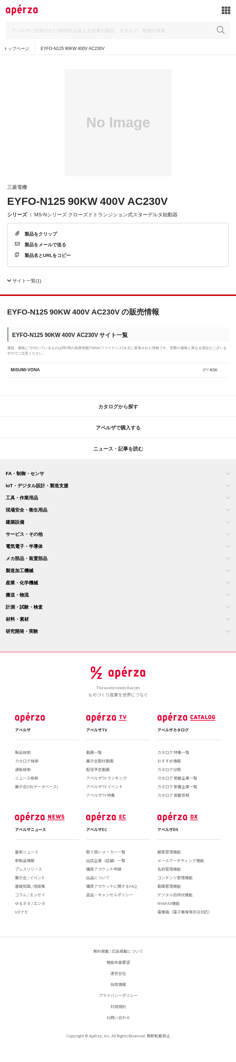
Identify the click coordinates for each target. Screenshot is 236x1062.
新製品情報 (25, 860)
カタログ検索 (26, 761)
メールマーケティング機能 (180, 860)
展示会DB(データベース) (36, 786)
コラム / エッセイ (30, 894)
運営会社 (118, 973)
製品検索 (23, 752)
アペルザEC (96, 829)
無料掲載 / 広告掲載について (118, 951)
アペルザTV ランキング (106, 778)
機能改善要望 (118, 962)
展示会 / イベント (30, 877)
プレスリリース (28, 869)
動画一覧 (94, 752)
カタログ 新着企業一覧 (177, 786)
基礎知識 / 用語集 (30, 886)
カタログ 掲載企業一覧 (177, 778)
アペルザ (23, 730)
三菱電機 (17, 186)
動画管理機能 (169, 886)
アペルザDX (167, 829)
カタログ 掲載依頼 (173, 795)
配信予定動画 (98, 769)
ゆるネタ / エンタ (30, 903)
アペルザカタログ (173, 730)
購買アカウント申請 (103, 869)
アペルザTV (96, 730)
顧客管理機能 (169, 852)
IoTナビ (21, 912)
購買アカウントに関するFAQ (111, 886)
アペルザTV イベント (104, 786)
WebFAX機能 (168, 903)
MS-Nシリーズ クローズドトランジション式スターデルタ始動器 (106, 214)
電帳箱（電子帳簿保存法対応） (184, 912)
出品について (98, 877)
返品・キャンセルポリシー (109, 894)
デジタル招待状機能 (175, 894)
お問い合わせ (118, 1017)
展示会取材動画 (100, 761)
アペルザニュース (30, 829)
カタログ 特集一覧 (173, 752)
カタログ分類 (169, 769)
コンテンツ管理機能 (175, 877)
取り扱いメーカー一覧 (105, 852)
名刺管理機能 (169, 869)
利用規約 (118, 1006)
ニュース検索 (26, 778)
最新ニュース (26, 852)
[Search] (118, 30)
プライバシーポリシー (118, 995)
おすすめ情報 (169, 761)
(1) (24, 280)
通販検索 (23, 769)
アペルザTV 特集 (100, 795)
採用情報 (118, 984)
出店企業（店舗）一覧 (105, 860)
